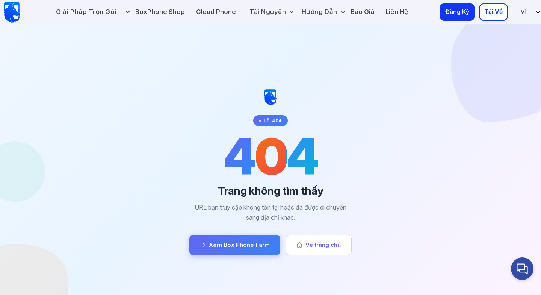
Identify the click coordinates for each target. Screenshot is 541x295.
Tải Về (493, 11)
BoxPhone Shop (160, 11)
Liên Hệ (396, 11)
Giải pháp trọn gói (86, 11)
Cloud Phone (216, 11)
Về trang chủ (318, 244)
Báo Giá (362, 11)
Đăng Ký (457, 11)
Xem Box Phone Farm (235, 244)
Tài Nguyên (271, 11)
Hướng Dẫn (323, 11)
